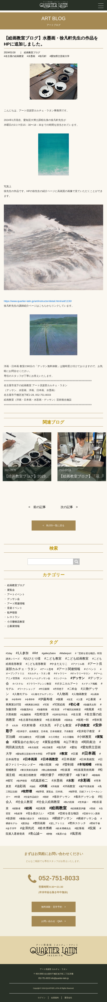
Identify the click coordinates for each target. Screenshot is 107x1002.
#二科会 (72, 688)
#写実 (46, 704)
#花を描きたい (35, 813)
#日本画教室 (49, 759)
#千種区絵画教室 (72, 709)
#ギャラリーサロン (80, 673)
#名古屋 (76, 714)
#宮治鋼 (40, 736)
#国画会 (68, 720)
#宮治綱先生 (25, 737)
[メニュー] (101, 5)
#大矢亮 (45, 725)
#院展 (92, 828)
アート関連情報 (16, 603)
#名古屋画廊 (53, 719)
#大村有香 (29, 725)
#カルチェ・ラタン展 (39, 673)
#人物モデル (20, 694)
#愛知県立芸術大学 (59, 56)
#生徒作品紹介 (31, 797)
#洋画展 (55, 786)
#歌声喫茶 (21, 780)
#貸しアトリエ (56, 823)
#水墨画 (31, 56)
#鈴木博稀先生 (63, 828)
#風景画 (75, 833)
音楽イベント (14, 607)
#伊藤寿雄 (45, 699)
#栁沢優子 (65, 775)
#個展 (59, 699)
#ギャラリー (60, 673)
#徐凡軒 (42, 56)
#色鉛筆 (18, 813)
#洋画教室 (69, 786)
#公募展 (91, 699)
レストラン (13, 617)
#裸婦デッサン (62, 818)
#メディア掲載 (89, 683)
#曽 (57, 764)
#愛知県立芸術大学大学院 (29, 754)
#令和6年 (30, 699)
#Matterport (65, 653)
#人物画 (62, 694)
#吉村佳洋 (42, 714)
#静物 (49, 834)
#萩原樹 (10, 818)
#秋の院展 (69, 802)
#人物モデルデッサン (42, 694)
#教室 (63, 753)
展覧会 (11, 589)
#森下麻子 (82, 775)
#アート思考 (46, 669)
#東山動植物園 (49, 770)
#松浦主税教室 (27, 775)
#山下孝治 (71, 742)
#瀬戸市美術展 (86, 786)
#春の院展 (45, 764)
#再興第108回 (32, 704)
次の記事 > (69, 507)
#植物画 (96, 775)
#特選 (17, 797)
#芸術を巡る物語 (68, 813)
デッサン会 (13, 599)
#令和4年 (16, 699)
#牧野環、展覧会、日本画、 (50, 791)
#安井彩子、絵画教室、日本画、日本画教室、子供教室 (44, 731)
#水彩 (70, 780)
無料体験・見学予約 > (53, 907)
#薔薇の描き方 (26, 818)
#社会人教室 (24, 801)
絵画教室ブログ (32, 52)
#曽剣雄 (68, 764)
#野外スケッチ (77, 823)
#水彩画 (84, 780)
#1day (9, 653)
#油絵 (33, 786)
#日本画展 (30, 759)
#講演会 (25, 823)
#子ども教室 (63, 725)
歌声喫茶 (12, 612)
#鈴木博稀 (45, 828)
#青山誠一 (35, 833)
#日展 (74, 753)
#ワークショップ (26, 689)
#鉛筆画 (79, 828)
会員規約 (55, 998)
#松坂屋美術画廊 (84, 769)
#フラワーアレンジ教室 (39, 683)
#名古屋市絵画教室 (30, 719)
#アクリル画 (77, 664)
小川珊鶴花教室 (16, 621)
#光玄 (70, 699)
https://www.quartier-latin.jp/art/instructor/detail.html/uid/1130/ (38, 301)
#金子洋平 (11, 828)
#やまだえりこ (59, 663)
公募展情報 (13, 626)
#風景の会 (61, 834)
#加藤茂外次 (26, 709)
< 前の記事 (37, 507)
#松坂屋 (65, 769)
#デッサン (78, 678)
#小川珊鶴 (68, 737)
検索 (53, 548)
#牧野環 (26, 791)
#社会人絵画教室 (48, 801)
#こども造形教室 (36, 663)
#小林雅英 (84, 736)
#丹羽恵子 (58, 689)
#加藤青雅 (42, 709)
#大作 (15, 725)
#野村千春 (94, 823)
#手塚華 (51, 753)
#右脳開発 (25, 714)
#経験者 (16, 808)
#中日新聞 (44, 689)
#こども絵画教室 (76, 658)
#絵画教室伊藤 (78, 808)
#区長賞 (55, 709)
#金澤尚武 (27, 828)
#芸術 (51, 813)
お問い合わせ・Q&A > (53, 921)
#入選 (80, 699)
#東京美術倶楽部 (29, 770)
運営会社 (68, 998)
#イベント (90, 669)
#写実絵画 (59, 704)
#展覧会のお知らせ (26, 742)
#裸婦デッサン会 (86, 818)
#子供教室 (82, 725)
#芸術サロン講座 (91, 813)
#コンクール (60, 678)
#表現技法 (43, 818)
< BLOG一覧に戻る (53, 525)
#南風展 (89, 709)
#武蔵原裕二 (39, 780)
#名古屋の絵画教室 (14, 56)
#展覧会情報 (51, 742)
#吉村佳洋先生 (60, 714)
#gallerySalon (49, 653)
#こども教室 (53, 658)
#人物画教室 (79, 694)
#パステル (18, 683)
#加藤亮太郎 (89, 704)
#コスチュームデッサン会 (36, 678)
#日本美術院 (87, 759)
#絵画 (28, 808)
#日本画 (88, 753)
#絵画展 (40, 808)
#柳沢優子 (47, 775)
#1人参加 (22, 653)
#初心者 (74, 704)
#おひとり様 (31, 658)
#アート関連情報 (68, 669)
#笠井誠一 (83, 802)
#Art (35, 653)
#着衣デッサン (61, 796)
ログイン (41, 998)
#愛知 (73, 747)
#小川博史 (54, 737)
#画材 (46, 797)
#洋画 (43, 786)
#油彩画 (20, 786)
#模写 (9, 780)
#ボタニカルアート (66, 683)
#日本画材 (69, 759)
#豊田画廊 (39, 823)
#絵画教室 (58, 808)
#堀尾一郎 (82, 719)
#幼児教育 (47, 747)
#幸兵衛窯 (33, 747)
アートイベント (16, 594)
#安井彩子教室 (86, 731)
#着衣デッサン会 (84, 796)
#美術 (92, 808)
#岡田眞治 (89, 742)
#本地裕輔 (84, 764)
